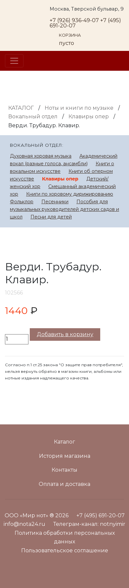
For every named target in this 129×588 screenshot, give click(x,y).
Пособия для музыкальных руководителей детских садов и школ (64, 209)
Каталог (21, 108)
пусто (66, 43)
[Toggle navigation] (14, 60)
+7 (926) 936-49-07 (74, 20)
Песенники (54, 202)
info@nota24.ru (24, 524)
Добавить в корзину (65, 334)
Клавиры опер (88, 116)
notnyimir (112, 524)
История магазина (64, 456)
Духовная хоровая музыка (40, 156)
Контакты (64, 470)
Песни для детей (51, 217)
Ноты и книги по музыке (79, 108)
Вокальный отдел (33, 116)
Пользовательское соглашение (64, 550)
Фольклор (21, 202)
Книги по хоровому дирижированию (69, 194)
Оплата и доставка (64, 484)
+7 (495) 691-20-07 (100, 515)
